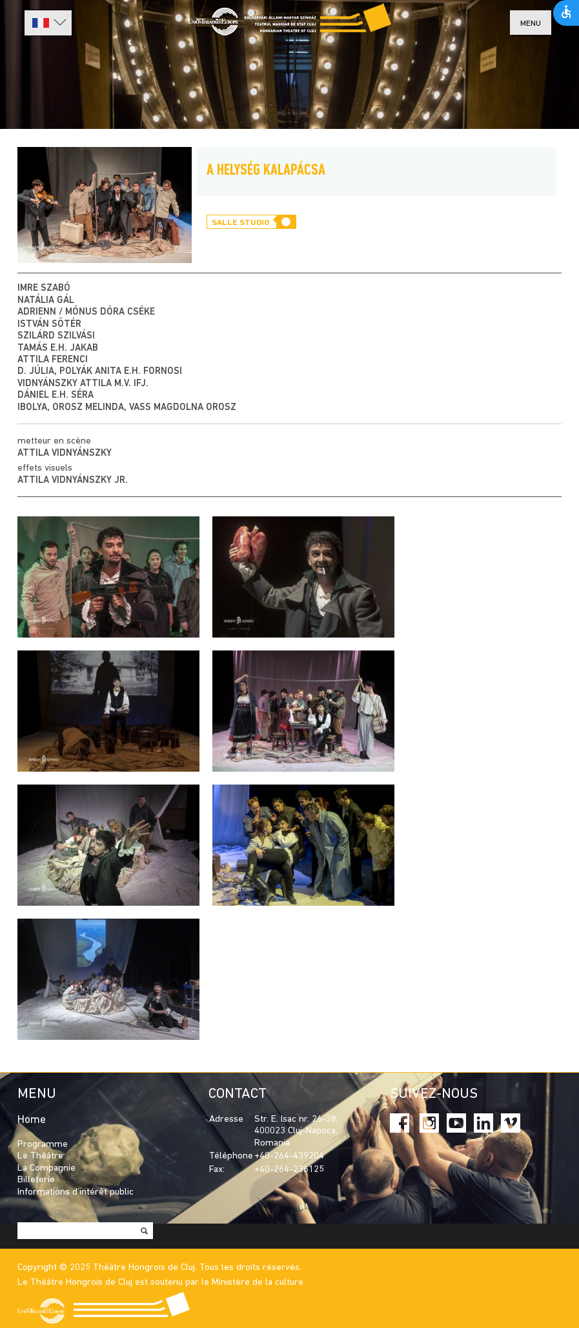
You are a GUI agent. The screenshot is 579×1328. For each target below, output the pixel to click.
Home (31, 1120)
